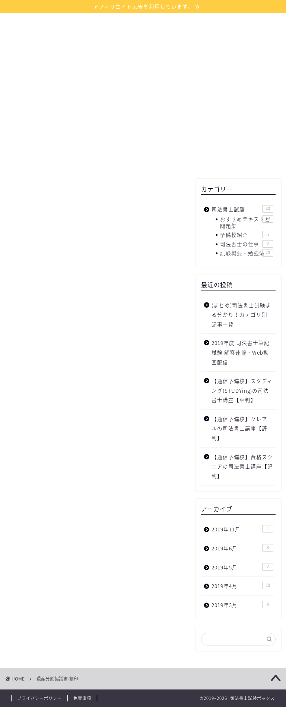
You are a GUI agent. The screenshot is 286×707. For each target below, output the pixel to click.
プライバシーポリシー (39, 698)
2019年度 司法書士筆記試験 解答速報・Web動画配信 (241, 352)
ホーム (91, 77)
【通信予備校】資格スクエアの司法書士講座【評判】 (242, 466)
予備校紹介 (246, 234)
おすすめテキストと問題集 (246, 222)
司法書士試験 (242, 209)
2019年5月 (242, 567)
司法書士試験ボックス (143, 41)
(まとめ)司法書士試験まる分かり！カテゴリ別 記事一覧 (241, 314)
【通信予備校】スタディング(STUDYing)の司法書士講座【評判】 (242, 390)
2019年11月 (242, 529)
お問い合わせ (187, 77)
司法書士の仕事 (246, 244)
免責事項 (82, 698)
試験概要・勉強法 (246, 253)
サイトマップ (135, 77)
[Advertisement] (238, 134)
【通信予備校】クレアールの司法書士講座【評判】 (242, 428)
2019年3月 (242, 605)
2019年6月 (242, 548)
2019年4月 (242, 586)
